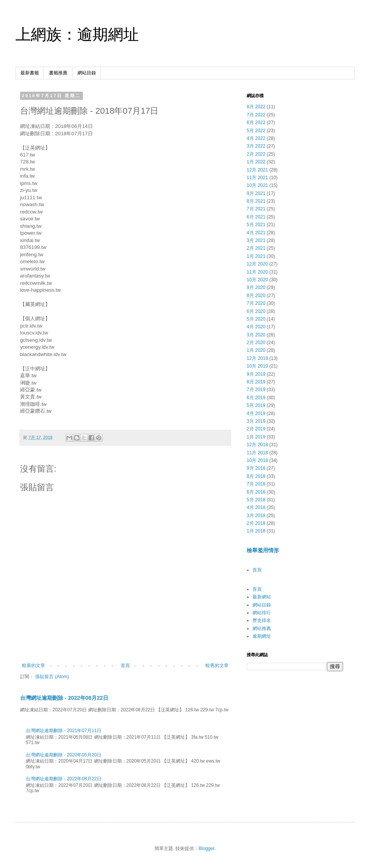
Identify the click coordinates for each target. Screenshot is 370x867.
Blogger (206, 848)
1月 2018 (256, 531)
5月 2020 (256, 319)
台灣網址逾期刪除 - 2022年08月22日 (64, 698)
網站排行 (261, 612)
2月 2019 (256, 429)
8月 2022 (256, 106)
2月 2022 (256, 154)
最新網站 (261, 597)
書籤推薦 (58, 73)
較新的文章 (33, 665)
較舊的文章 (217, 665)
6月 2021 (256, 217)
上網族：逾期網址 (77, 34)
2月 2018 (256, 523)
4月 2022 (256, 138)
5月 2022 (256, 130)
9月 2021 (256, 193)
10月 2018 (257, 460)
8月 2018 (256, 476)
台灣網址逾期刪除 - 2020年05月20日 (63, 755)
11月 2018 (257, 452)
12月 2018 (257, 444)
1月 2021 (256, 256)
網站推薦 (261, 628)
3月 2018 (256, 515)
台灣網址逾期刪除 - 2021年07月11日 (63, 730)
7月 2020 (256, 303)
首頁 (125, 665)
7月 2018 (256, 484)
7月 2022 (256, 115)
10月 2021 (257, 185)
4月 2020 (256, 326)
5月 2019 (256, 405)
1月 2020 (256, 350)
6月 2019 (256, 397)
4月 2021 (256, 232)
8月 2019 (256, 382)
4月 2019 (256, 413)
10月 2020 (257, 279)
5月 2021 (256, 224)
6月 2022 (256, 122)
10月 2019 (257, 366)
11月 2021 (257, 177)
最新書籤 (29, 73)
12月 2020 (257, 264)
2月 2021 (256, 248)
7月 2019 (256, 389)
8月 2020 (256, 295)
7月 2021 (256, 209)
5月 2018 (256, 499)
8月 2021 (256, 201)
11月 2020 (257, 272)
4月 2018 (256, 507)
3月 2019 (256, 421)
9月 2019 (256, 374)
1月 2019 (256, 437)
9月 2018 (256, 468)
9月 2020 (256, 287)
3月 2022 (256, 146)
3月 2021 (256, 240)
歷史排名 (261, 620)
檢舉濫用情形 (263, 550)
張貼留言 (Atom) (52, 676)
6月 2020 (256, 311)
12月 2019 (257, 358)
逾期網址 (261, 636)
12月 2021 (257, 170)
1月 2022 (256, 162)
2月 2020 (256, 342)
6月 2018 (256, 492)
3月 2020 (256, 335)
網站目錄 (86, 73)
